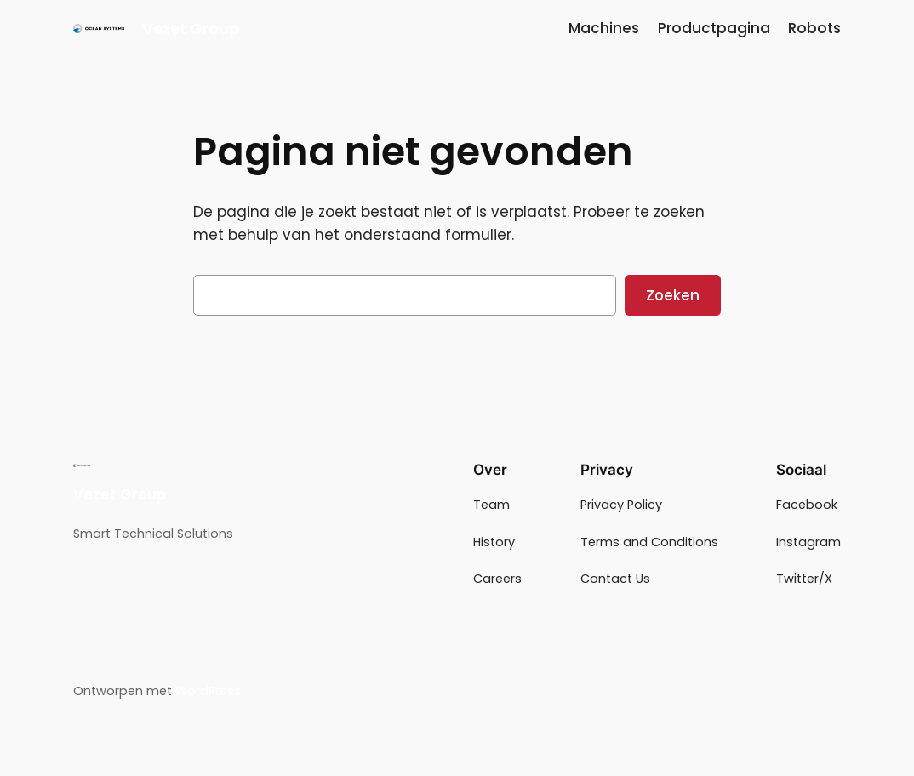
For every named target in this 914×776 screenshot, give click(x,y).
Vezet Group (190, 28)
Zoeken (673, 295)
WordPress (208, 690)
